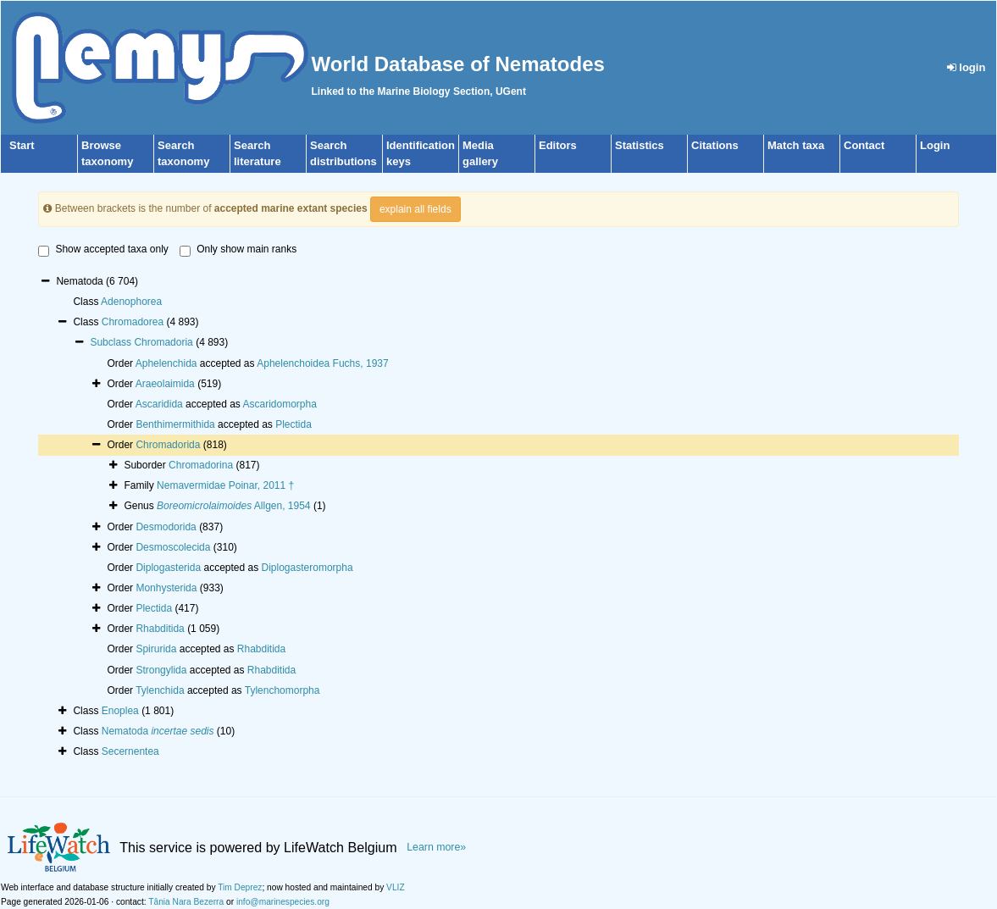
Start (22, 145)
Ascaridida (159, 404)
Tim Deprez (240, 887)
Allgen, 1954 (233, 506)
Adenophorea (131, 302)
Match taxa (795, 145)
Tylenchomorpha (282, 690)
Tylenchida (160, 690)
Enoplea (120, 711)
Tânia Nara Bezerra (186, 901)
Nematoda (158, 731)
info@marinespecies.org (283, 901)
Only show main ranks (238, 250)
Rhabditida (160, 629)
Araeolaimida (165, 384)
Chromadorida (168, 445)
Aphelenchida (166, 363)
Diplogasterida (168, 568)
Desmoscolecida (173, 547)
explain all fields (415, 209)
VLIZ (395, 887)
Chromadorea (132, 322)
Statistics (639, 145)
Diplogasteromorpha (307, 568)
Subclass (112, 342)
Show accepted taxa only (103, 250)
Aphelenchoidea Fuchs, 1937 (322, 363)
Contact (864, 145)
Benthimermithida (175, 424)
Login (935, 145)
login (966, 67)
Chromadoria (163, 342)
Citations (715, 145)
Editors (558, 145)
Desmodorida (166, 527)
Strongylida (161, 670)
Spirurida (156, 649)
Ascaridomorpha (280, 404)
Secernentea (130, 751)
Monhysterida (166, 588)
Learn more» (436, 847)
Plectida (293, 424)
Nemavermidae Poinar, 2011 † (225, 485)
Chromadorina (201, 465)
